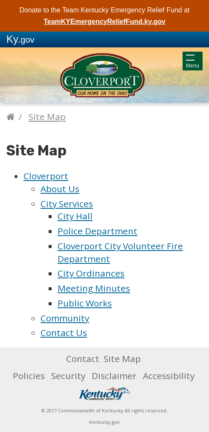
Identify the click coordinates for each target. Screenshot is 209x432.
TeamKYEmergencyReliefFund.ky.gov (104, 21)
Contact (82, 359)
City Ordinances (91, 273)
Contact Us (64, 333)
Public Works (85, 303)
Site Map (47, 117)
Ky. (20, 39)
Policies (29, 376)
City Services (67, 204)
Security (68, 376)
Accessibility (168, 376)
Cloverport (45, 176)
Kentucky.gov (104, 422)
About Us (60, 189)
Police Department (97, 231)
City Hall (75, 216)
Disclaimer (114, 376)
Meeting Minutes (94, 288)
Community (65, 318)
